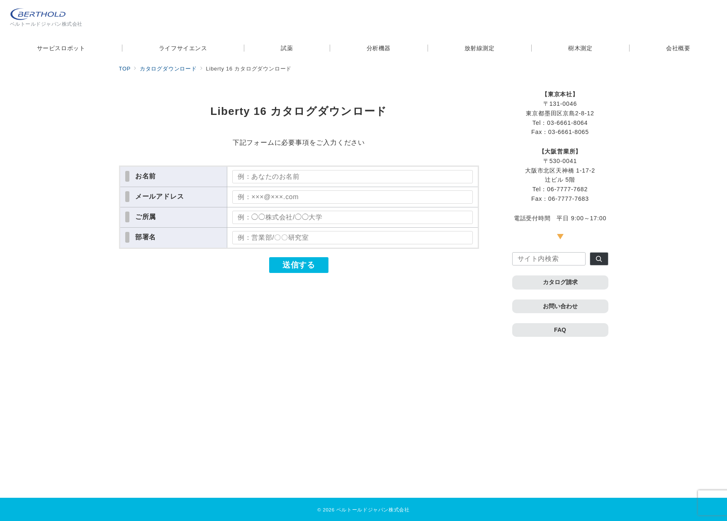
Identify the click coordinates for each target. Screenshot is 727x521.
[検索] (599, 258)
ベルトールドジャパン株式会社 (373, 509)
